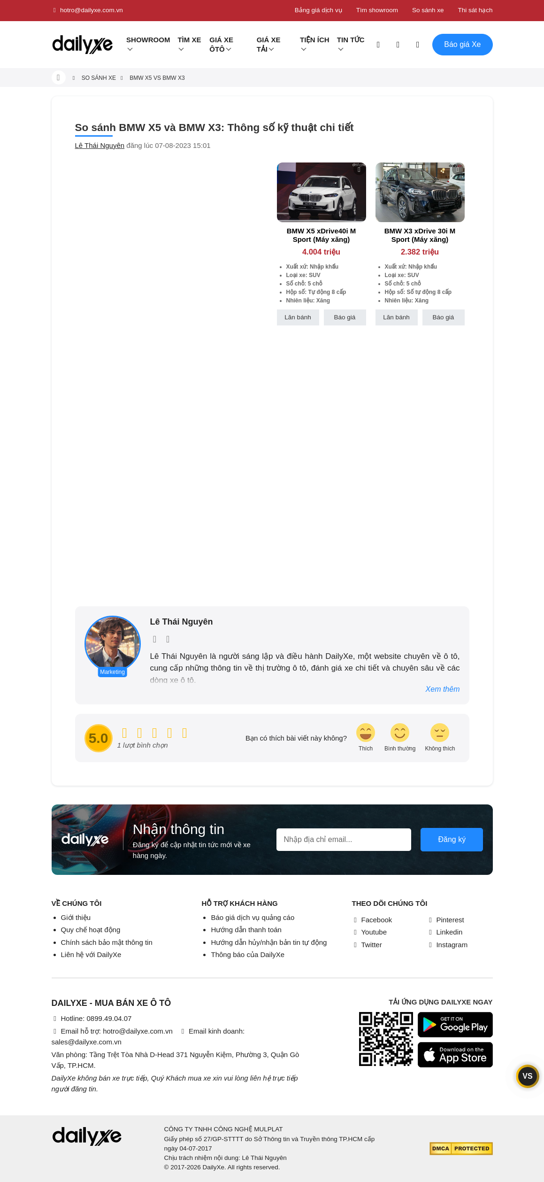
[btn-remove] (359, 169)
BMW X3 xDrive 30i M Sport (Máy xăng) (420, 235)
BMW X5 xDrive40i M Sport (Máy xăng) (321, 235)
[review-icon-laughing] (366, 738)
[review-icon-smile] (400, 738)
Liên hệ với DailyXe (91, 954)
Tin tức (351, 40)
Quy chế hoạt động (91, 930)
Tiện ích (314, 40)
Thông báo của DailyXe (247, 954)
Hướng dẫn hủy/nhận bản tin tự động (269, 942)
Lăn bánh (297, 317)
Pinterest (445, 920)
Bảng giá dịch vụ (318, 10)
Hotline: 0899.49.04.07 (92, 1018)
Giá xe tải (269, 44)
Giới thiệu (76, 917)
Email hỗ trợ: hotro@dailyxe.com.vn (112, 1031)
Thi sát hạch (475, 10)
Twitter (367, 945)
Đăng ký (452, 839)
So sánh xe (428, 10)
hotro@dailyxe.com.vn (87, 10)
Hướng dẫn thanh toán (246, 930)
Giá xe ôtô (221, 44)
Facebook (372, 920)
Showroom (148, 40)
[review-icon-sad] (440, 738)
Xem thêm (443, 689)
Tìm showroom (377, 10)
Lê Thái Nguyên (100, 145)
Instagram (447, 945)
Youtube (369, 932)
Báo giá (345, 317)
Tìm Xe (189, 40)
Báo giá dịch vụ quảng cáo (252, 917)
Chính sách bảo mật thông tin (107, 942)
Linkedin (444, 932)
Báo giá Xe (462, 44)
